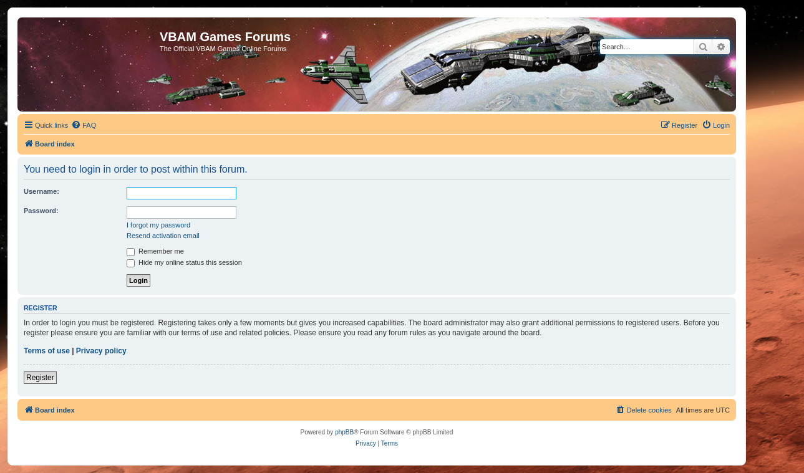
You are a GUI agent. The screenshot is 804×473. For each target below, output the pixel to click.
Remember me (155, 251)
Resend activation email (163, 235)
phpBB (344, 432)
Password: (41, 210)
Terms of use (47, 350)
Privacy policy (101, 350)
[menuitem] (83, 125)
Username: (41, 191)
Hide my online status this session (184, 262)
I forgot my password (158, 225)
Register (40, 377)
